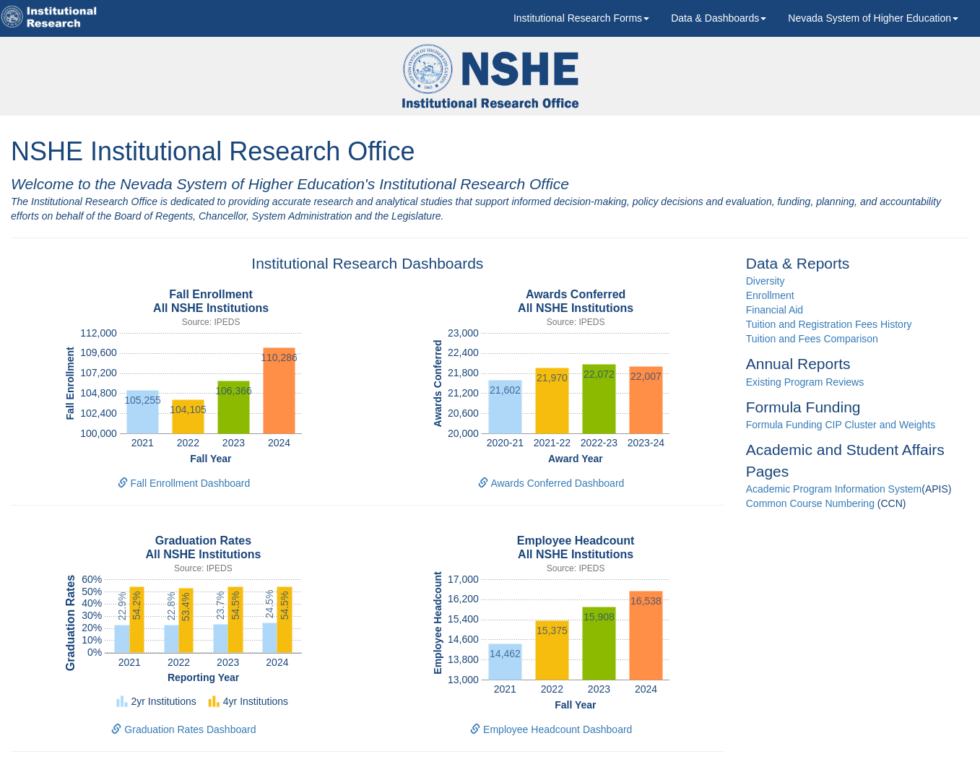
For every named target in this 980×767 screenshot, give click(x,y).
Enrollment (770, 295)
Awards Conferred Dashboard (551, 483)
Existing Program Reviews (805, 382)
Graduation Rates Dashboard (183, 729)
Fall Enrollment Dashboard (184, 483)
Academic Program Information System (834, 489)
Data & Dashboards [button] (718, 18)
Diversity (765, 281)
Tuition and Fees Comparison (812, 338)
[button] (581, 18)
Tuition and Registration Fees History (829, 324)
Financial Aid (774, 310)
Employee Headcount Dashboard (551, 729)
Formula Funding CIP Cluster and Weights (841, 424)
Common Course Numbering (810, 503)
